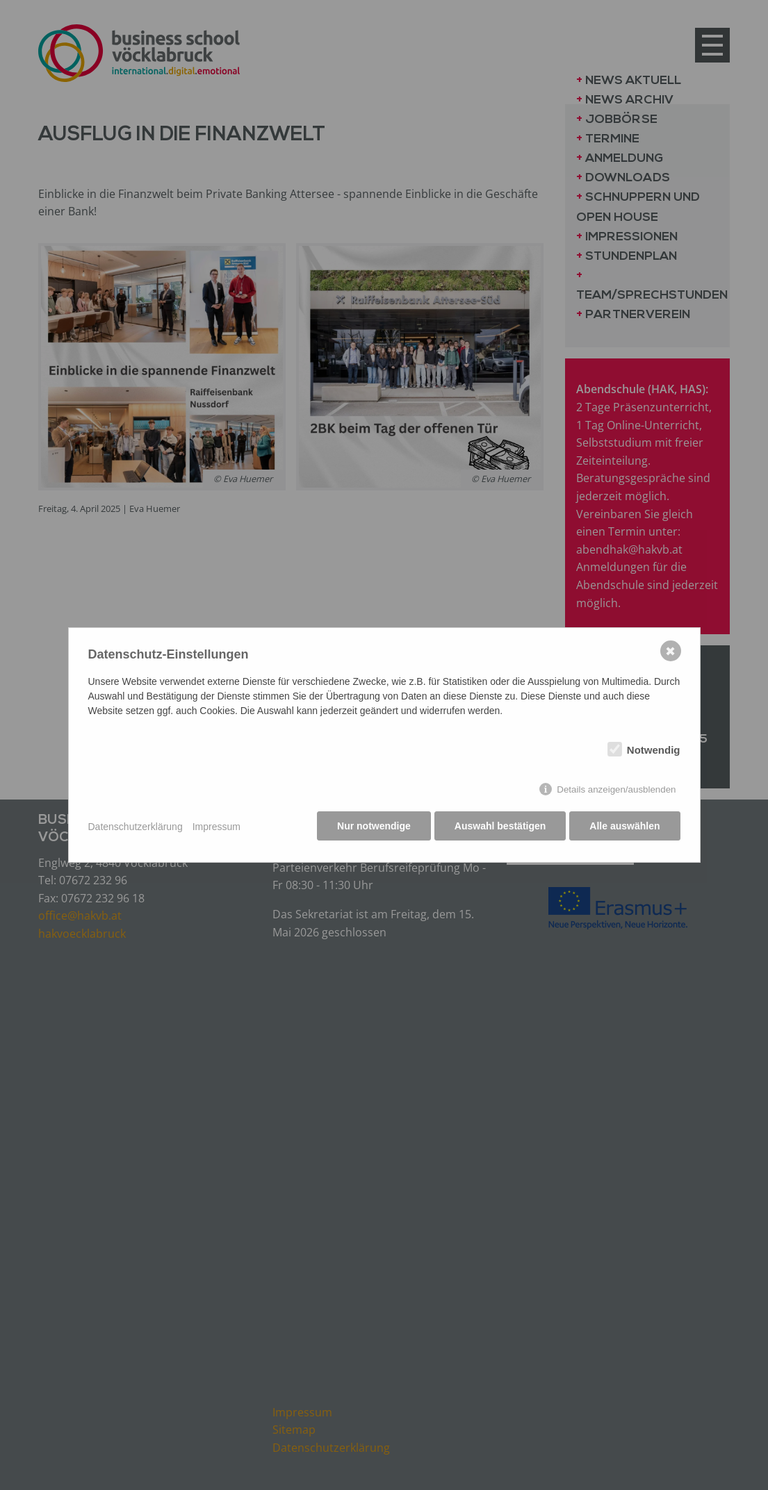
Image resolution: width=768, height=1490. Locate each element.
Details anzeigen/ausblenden (616, 791)
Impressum (216, 826)
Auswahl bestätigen (498, 827)
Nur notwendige (371, 827)
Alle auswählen (624, 827)
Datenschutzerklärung (135, 826)
